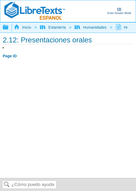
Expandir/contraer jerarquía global (9, 27)
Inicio (23, 27)
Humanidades (91, 27)
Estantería (53, 27)
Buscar (7, 185)
